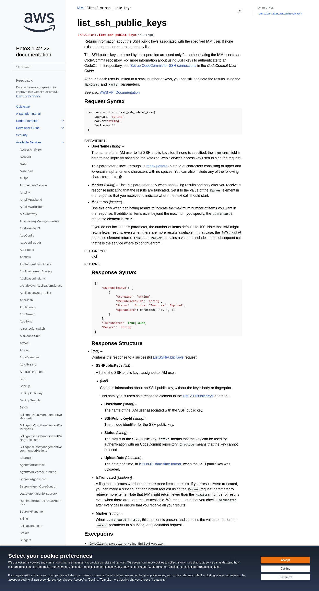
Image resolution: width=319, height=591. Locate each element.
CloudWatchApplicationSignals (41, 285)
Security (21, 135)
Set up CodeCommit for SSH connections (163, 66)
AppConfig (27, 235)
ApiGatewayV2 (30, 228)
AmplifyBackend (31, 199)
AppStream (27, 314)
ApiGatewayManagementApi (39, 221)
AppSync (26, 321)
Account (25, 156)
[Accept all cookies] (285, 560)
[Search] (39, 67)
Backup (25, 386)
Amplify (25, 192)
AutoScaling (28, 364)
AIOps (24, 178)
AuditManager (29, 357)
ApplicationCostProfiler (35, 292)
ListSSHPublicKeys (168, 357)
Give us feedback (28, 96)
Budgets (25, 540)
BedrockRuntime (31, 511)
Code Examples (27, 120)
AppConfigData (30, 242)
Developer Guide (28, 128)
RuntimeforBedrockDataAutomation (41, 502)
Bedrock (25, 457)
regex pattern (156, 166)
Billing (24, 518)
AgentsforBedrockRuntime (38, 472)
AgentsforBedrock (32, 465)
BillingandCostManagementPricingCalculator (41, 437)
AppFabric (27, 249)
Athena (25, 350)
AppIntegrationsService (36, 264)
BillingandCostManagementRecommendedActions (41, 448)
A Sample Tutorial (28, 113)
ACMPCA (26, 171)
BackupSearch (30, 400)
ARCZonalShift (30, 336)
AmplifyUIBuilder (31, 206)
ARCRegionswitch (32, 328)
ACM (23, 163)
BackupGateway (31, 393)
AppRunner (28, 307)
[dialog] (159, 568)
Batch (24, 407)
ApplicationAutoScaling (36, 271)
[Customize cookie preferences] (285, 577)
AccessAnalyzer (31, 149)
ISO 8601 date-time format (160, 464)
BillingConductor (31, 525)
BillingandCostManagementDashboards (41, 416)
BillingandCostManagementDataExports (41, 427)
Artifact (24, 343)
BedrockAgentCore (33, 479)
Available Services (29, 142)
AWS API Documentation (120, 92)
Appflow (25, 257)
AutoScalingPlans (32, 371)
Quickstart (23, 106)
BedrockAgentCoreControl (38, 486)
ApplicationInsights (33, 278)
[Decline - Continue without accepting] (285, 568)
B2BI (23, 379)
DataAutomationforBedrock (38, 493)
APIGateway (28, 214)
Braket (24, 533)
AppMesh (26, 300)
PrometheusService (33, 185)
